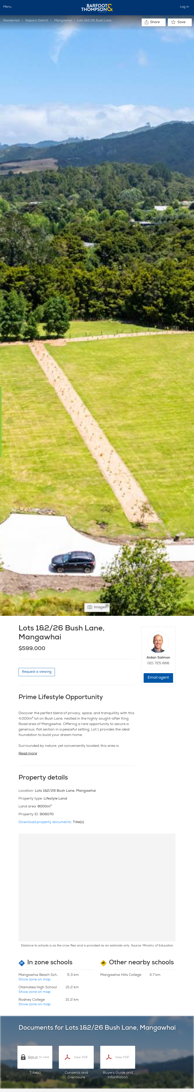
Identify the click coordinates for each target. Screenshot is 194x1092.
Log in (184, 6)
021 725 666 (158, 663)
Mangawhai (63, 20)
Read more (28, 754)
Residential (11, 20)
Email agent (158, 678)
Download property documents (45, 822)
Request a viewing (36, 672)
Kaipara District (37, 20)
